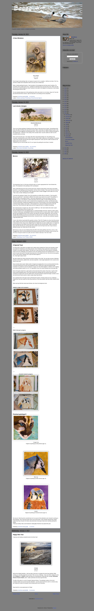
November (67, 116)
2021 (65, 95)
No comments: (33, 146)
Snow (23, 237)
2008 (65, 153)
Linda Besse (74, 37)
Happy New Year (18, 534)
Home (36, 594)
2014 (65, 109)
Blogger (54, 608)
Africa (17, 148)
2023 (65, 92)
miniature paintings (20, 98)
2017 (65, 103)
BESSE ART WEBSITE (68, 158)
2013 (65, 111)
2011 (65, 148)
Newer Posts (16, 594)
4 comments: (32, 96)
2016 (65, 105)
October (67, 118)
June (66, 126)
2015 (65, 107)
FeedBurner (75, 61)
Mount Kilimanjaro (23, 148)
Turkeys (27, 237)
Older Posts (56, 594)
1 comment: (32, 526)
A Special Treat (18, 245)
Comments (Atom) (39, 598)
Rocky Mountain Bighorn (36, 98)
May (66, 128)
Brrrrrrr (15, 156)
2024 (65, 90)
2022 (65, 93)
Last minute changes (20, 106)
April (66, 130)
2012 (65, 113)
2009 (65, 151)
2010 (65, 149)
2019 (65, 99)
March (66, 131)
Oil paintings (28, 98)
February (67, 133)
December (67, 114)
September (68, 120)
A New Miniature (18, 38)
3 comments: (32, 590)
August (67, 122)
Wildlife (31, 237)
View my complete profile (68, 45)
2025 (65, 88)
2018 (65, 101)
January (67, 135)
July (66, 124)
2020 (65, 97)
